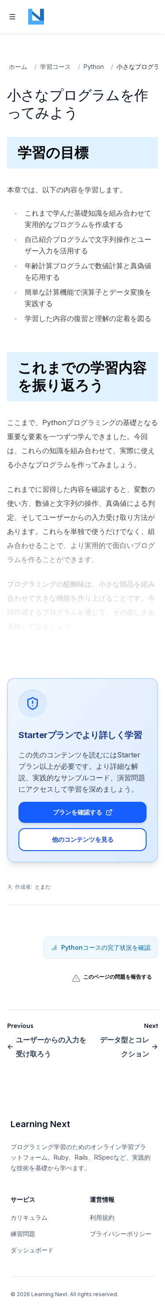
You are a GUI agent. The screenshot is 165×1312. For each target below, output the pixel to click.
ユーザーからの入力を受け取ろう (46, 1046)
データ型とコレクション (129, 1046)
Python (94, 66)
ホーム (18, 66)
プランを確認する (83, 812)
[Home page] (36, 17)
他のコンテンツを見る (83, 839)
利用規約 (102, 1217)
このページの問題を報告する (112, 978)
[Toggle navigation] (12, 16)
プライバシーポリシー (120, 1233)
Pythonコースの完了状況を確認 (100, 947)
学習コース (55, 66)
